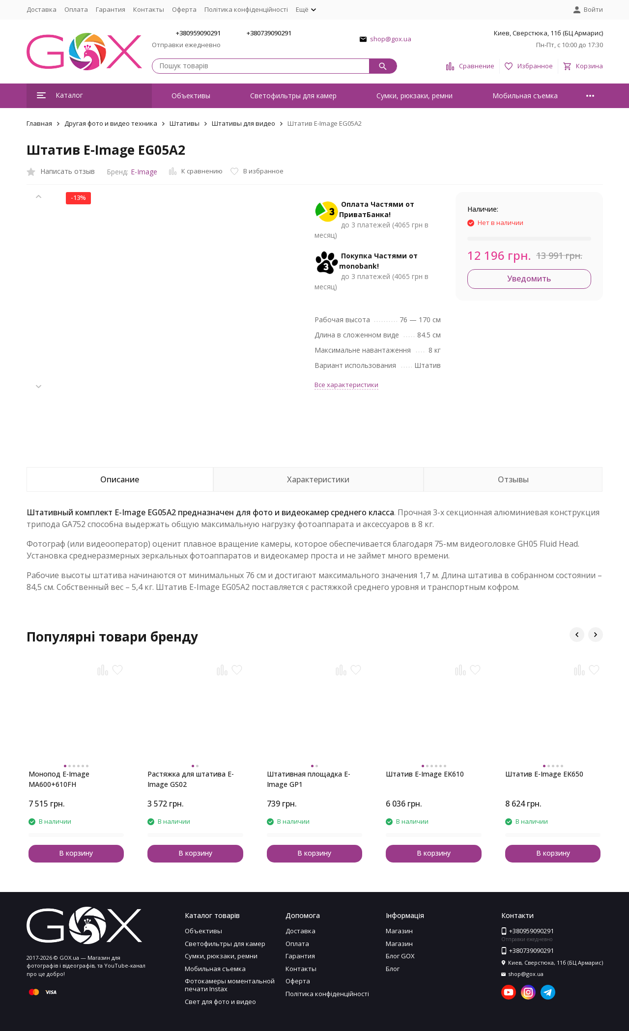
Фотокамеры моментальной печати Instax (230, 984)
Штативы (185, 123)
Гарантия (110, 9)
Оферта (184, 9)
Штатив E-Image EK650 (544, 774)
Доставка (42, 9)
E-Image (144, 171)
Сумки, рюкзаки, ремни (414, 95)
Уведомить (529, 278)
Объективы (191, 95)
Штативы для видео (243, 123)
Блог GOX (400, 955)
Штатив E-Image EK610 (425, 774)
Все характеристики (346, 384)
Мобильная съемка (525, 95)
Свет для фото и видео (220, 1001)
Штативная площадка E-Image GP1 (308, 779)
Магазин (399, 930)
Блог (393, 968)
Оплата (76, 9)
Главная (39, 123)
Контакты (148, 9)
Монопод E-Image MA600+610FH (59, 779)
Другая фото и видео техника (110, 123)
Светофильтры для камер (293, 95)
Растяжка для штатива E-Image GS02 (190, 779)
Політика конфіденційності (246, 9)
